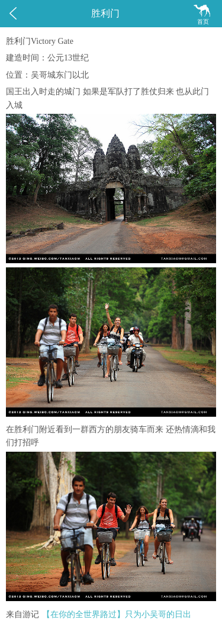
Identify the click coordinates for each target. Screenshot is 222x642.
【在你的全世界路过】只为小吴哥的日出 (116, 614)
